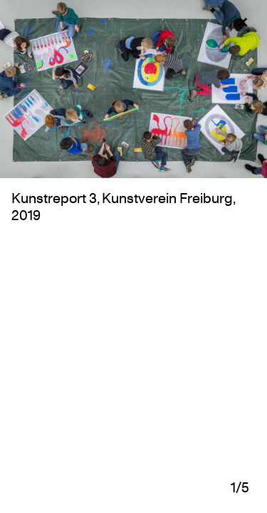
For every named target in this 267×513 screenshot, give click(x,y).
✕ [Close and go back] (242, 23)
